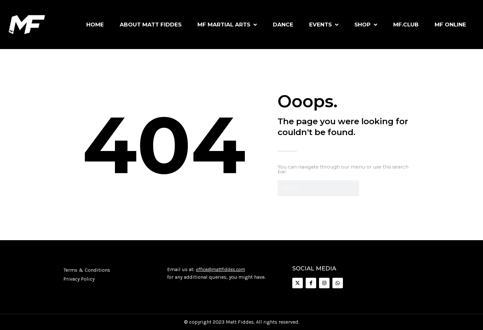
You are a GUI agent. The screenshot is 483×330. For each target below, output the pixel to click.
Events (323, 25)
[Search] (367, 188)
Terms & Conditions (86, 270)
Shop (365, 25)
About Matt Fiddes (150, 24)
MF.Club (406, 24)
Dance (283, 24)
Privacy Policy (79, 279)
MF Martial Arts (227, 25)
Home (95, 24)
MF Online (450, 24)
